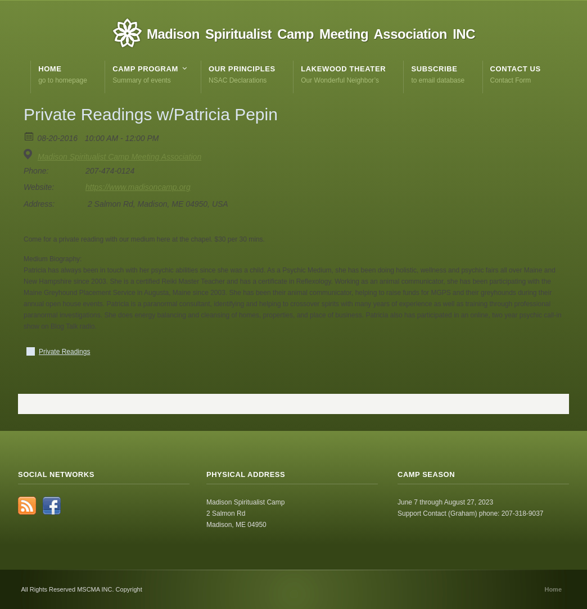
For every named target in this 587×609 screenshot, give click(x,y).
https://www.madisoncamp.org (138, 187)
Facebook (52, 506)
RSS (27, 506)
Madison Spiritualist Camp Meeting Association (119, 156)
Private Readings (64, 352)
